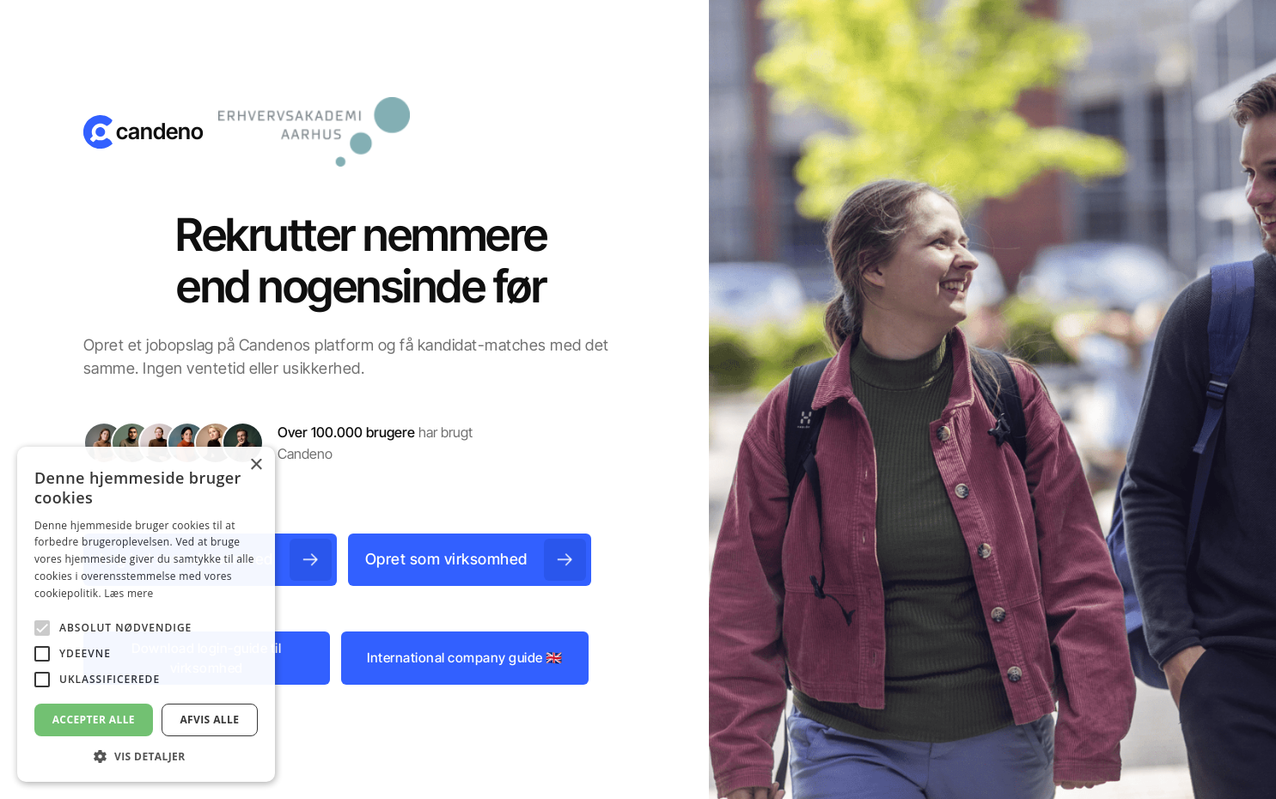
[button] (146, 756)
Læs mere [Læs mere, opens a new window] (128, 593)
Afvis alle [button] (209, 719)
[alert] (146, 614)
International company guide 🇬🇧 (465, 658)
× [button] (255, 465)
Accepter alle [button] (93, 719)
